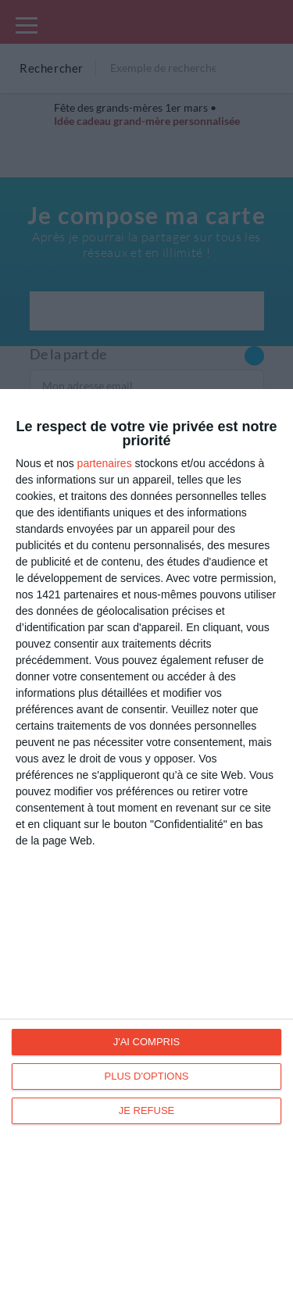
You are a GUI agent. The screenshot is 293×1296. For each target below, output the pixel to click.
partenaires (104, 463)
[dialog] (146, 842)
